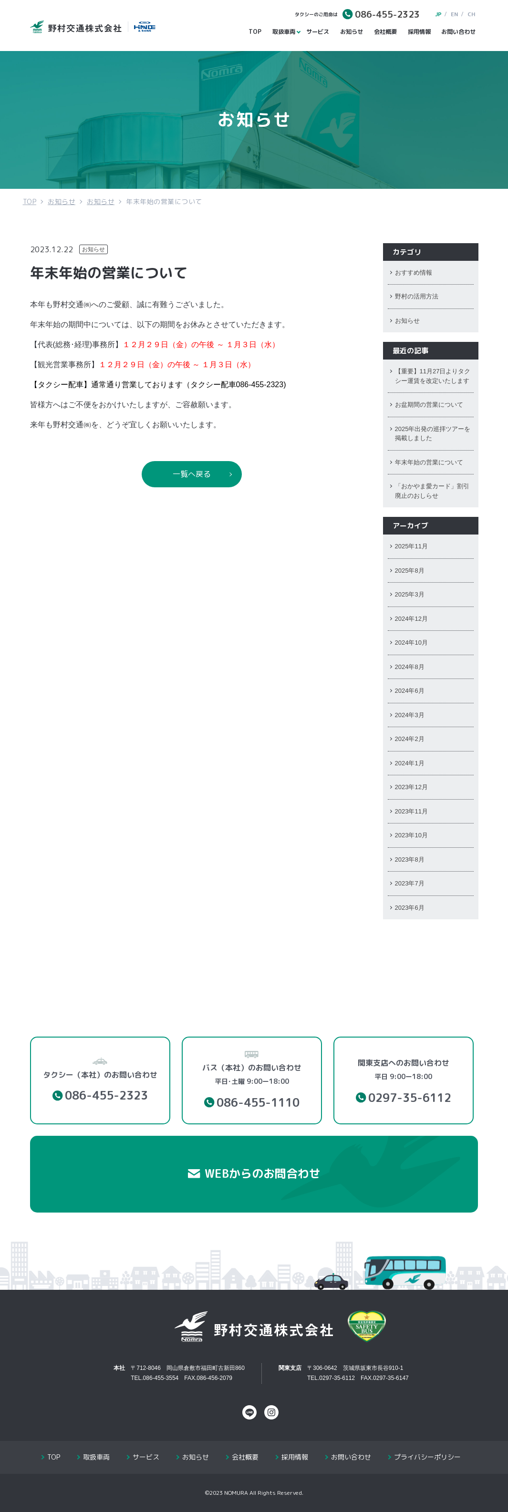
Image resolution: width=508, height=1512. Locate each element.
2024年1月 (410, 763)
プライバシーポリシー (427, 1456)
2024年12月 (411, 618)
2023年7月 (410, 883)
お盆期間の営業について (429, 404)
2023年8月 (410, 859)
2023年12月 (411, 787)
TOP (255, 32)
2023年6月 (410, 907)
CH (471, 14)
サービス (317, 32)
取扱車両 (285, 32)
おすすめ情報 (413, 272)
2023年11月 (411, 811)
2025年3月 (410, 594)
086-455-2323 (387, 14)
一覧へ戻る (192, 474)
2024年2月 (410, 738)
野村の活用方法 (416, 296)
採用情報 (419, 32)
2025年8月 (410, 570)
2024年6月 (410, 690)
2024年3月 (410, 715)
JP (438, 14)
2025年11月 (411, 546)
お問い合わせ (458, 32)
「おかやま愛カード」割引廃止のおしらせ (432, 491)
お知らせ (351, 32)
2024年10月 (411, 642)
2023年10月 (411, 835)
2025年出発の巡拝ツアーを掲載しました (433, 433)
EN (454, 14)
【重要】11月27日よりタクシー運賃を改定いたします (433, 376)
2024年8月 (410, 666)
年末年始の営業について (429, 462)
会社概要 (385, 32)
